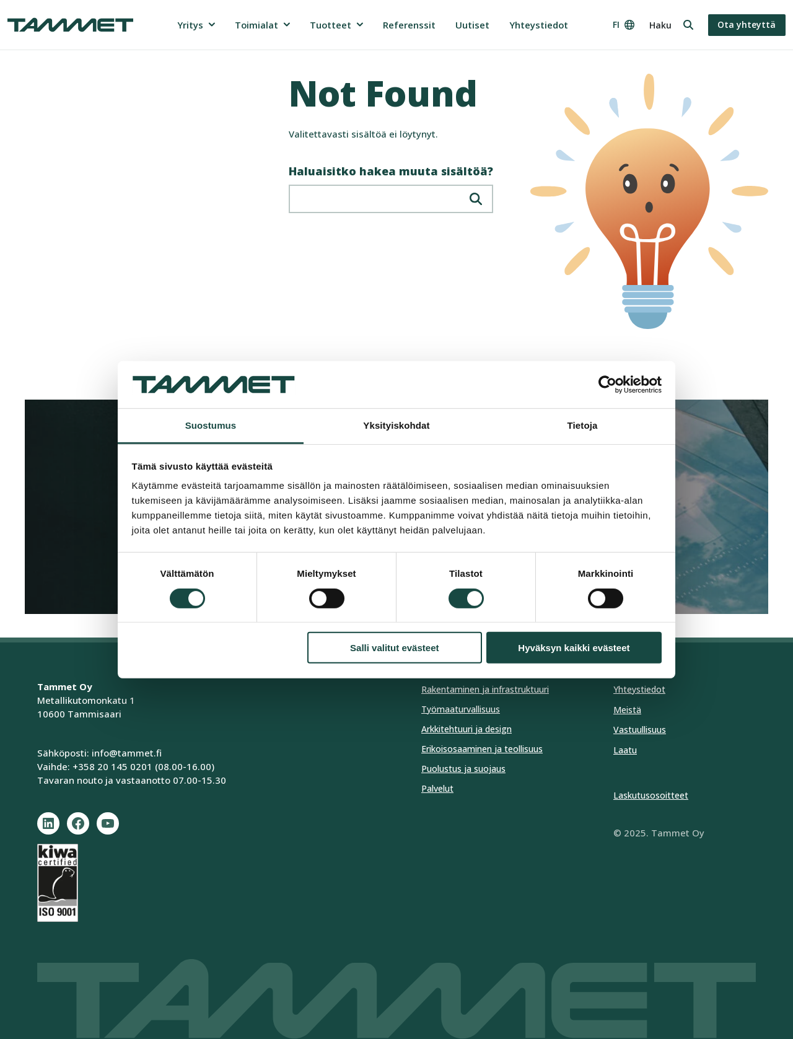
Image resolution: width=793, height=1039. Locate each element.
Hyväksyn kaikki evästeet (573, 647)
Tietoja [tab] (582, 425)
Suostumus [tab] (211, 425)
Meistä (627, 710)
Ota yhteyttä (746, 24)
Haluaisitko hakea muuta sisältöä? (391, 171)
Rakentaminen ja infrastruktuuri (485, 689)
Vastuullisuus (639, 729)
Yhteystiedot (639, 689)
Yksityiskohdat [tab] (396, 425)
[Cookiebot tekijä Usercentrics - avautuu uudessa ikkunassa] (607, 384)
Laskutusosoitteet (650, 795)
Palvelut (437, 788)
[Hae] (476, 199)
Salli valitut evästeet (394, 647)
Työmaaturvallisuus (460, 709)
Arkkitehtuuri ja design (466, 729)
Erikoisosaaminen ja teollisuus (482, 749)
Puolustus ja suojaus (463, 768)
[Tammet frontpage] (70, 24)
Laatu (625, 750)
